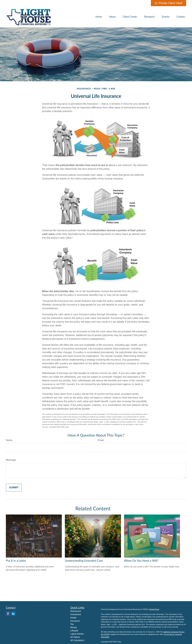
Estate (73, 617)
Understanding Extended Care (84, 560)
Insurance (75, 621)
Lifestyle (74, 630)
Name (9, 440)
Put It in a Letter (16, 560)
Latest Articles (77, 634)
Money (73, 627)
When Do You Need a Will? (141, 560)
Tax (72, 624)
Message (11, 460)
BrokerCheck (154, 609)
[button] (98, 16)
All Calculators (77, 640)
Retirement (75, 611)
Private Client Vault (168, 3)
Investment (75, 614)
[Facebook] (8, 613)
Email (101, 440)
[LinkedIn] (13, 613)
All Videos (75, 637)
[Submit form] (14, 487)
